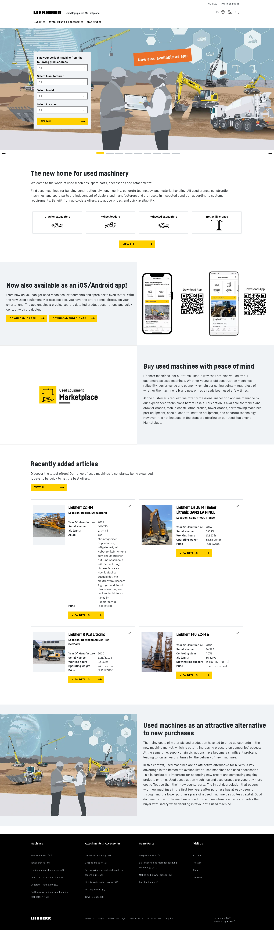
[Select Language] (220, 12)
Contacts (89, 918)
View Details (81, 615)
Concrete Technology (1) (98, 855)
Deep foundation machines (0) (47, 877)
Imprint (169, 918)
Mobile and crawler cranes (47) (155, 875)
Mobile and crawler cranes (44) (101, 882)
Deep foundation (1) (150, 855)
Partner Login (230, 3)
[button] (270, 154)
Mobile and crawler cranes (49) (47, 870)
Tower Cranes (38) (94, 897)
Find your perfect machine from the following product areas (59, 60)
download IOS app (23, 318)
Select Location (47, 104)
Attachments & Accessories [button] (66, 22)
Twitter (197, 862)
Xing (195, 870)
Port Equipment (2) (149, 882)
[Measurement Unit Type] (229, 12)
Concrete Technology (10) (44, 884)
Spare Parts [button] (94, 22)
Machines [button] (39, 22)
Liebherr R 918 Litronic (93, 639)
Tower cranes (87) (40, 862)
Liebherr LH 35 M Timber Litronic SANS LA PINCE (201, 512)
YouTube (197, 877)
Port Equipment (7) (95, 889)
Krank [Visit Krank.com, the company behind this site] (230, 921)
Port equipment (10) (41, 855)
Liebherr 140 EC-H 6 (192, 634)
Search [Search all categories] (46, 121)
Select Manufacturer (50, 76)
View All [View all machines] (129, 244)
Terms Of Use (154, 918)
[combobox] (62, 67)
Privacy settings (116, 918)
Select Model (45, 90)
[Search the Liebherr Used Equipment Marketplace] (236, 12)
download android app (69, 318)
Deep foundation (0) (96, 862)
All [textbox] (40, 67)
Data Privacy (136, 918)
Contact (213, 3)
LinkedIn (197, 855)
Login (101, 918)
